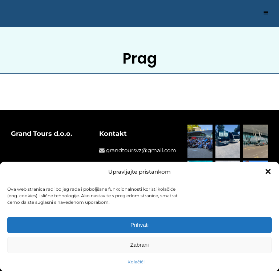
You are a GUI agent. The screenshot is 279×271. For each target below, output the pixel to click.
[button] (268, 173)
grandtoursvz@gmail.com (141, 150)
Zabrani (139, 246)
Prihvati (139, 226)
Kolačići (136, 263)
